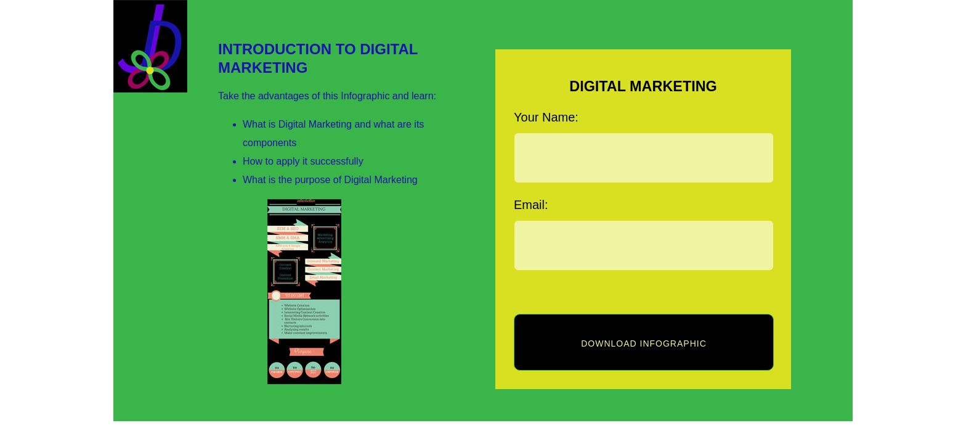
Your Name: (546, 117)
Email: (531, 205)
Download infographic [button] (644, 343)
